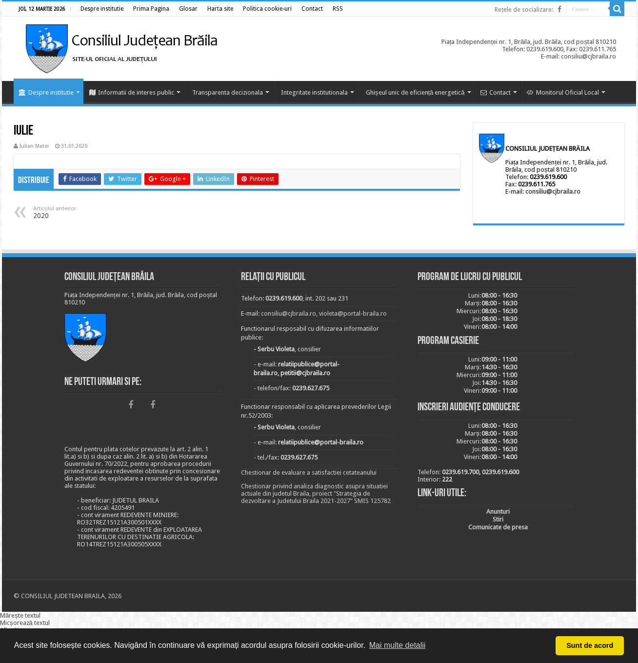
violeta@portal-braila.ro (353, 313)
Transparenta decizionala (227, 92)
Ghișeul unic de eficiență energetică (415, 92)
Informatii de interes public (131, 92)
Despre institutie (46, 92)
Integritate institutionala (314, 92)
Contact (495, 92)
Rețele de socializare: (524, 9)
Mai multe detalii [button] (397, 645)
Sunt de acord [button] (589, 645)
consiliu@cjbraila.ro (552, 191)
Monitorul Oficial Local (562, 92)
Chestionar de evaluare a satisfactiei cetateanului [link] (309, 472)
